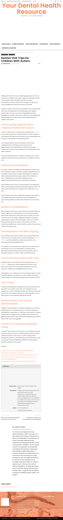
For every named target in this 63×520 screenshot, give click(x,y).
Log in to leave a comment (9, 487)
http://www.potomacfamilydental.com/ (21, 429)
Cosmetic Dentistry (18, 44)
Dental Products (55, 44)
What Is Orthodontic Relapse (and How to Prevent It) (10, 418)
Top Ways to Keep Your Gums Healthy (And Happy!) (32, 418)
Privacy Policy (27, 518)
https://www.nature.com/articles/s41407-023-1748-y (19, 361)
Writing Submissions (26, 1)
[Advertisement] (31, 29)
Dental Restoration (32, 44)
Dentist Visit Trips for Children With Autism (15, 59)
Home (2, 52)
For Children (11, 54)
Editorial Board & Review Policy (14, 1)
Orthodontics (43, 44)
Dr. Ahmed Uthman (5, 63)
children (36, 132)
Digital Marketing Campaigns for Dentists (47, 518)
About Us (3, 1)
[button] (55, 1)
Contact (34, 1)
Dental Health (6, 44)
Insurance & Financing (9, 48)
